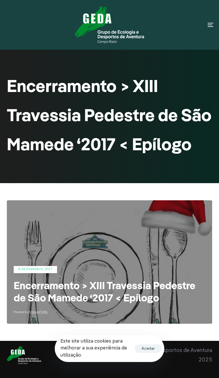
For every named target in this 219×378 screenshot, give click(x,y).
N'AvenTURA (38, 312)
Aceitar (148, 349)
